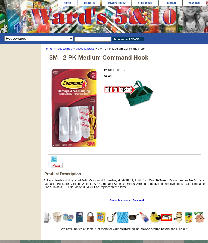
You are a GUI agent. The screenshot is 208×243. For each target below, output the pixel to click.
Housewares (63, 48)
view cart (194, 2)
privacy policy (116, 2)
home (67, 2)
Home (48, 48)
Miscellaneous (85, 48)
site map (170, 2)
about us (89, 2)
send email (145, 2)
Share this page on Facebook (127, 200)
